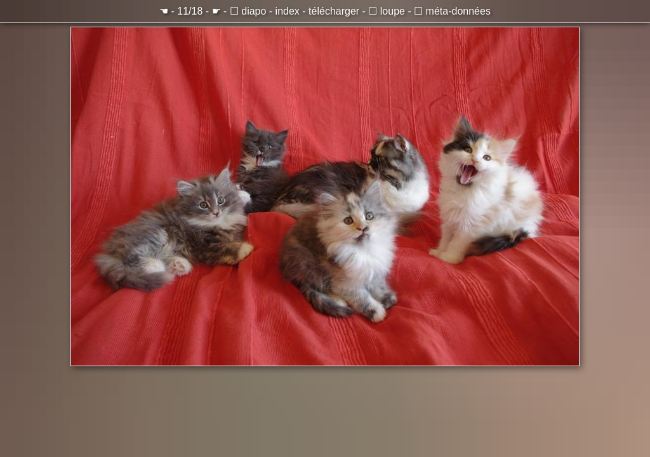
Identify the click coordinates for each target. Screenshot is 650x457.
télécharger (333, 11)
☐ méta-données (452, 11)
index (287, 11)
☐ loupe (386, 11)
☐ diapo (248, 11)
